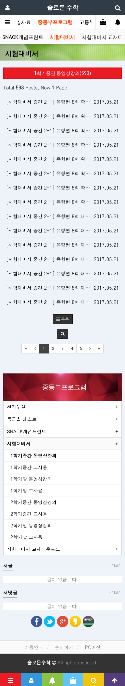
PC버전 (93, 647)
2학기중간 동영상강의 (33, 502)
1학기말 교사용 (26, 490)
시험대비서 (62, 37)
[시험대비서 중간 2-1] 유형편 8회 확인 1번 (52, 202)
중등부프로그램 (55, 22)
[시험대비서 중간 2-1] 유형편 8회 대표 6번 (52, 244)
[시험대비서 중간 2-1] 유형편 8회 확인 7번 (52, 159)
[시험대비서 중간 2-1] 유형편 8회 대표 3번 (52, 287)
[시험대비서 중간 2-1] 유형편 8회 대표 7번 (52, 230)
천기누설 (16, 406)
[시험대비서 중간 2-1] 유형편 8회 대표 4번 (52, 273)
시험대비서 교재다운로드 (33, 549)
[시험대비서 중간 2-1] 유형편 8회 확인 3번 (52, 187)
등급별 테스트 (22, 419)
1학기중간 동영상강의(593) (62, 73)
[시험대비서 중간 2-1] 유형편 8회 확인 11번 (54, 130)
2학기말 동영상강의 (31, 525)
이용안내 (33, 647)
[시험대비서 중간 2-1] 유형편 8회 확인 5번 (52, 173)
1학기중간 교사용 (28, 467)
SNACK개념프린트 (22, 37)
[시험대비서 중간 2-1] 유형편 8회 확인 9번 (52, 144)
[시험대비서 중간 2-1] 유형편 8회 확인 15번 (54, 101)
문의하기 (64, 647)
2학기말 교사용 (26, 537)
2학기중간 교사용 (28, 513)
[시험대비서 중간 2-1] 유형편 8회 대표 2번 (52, 302)
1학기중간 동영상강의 (33, 455)
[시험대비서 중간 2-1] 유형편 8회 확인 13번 (54, 116)
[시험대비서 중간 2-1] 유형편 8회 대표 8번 (52, 216)
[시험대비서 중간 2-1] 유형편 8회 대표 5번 (52, 259)
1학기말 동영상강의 (31, 479)
